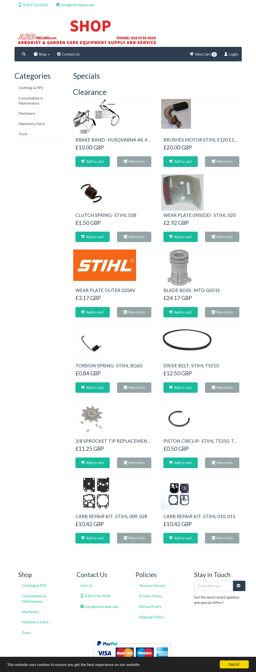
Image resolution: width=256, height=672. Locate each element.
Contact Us (68, 54)
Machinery (27, 113)
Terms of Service (152, 585)
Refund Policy (150, 606)
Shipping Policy (151, 617)
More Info (134, 161)
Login (231, 54)
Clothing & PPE (30, 88)
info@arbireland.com (75, 5)
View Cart (203, 54)
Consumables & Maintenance (30, 100)
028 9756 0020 (33, 5)
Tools (22, 134)
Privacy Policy (150, 596)
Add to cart (92, 161)
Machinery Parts (31, 124)
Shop (42, 54)
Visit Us (86, 585)
